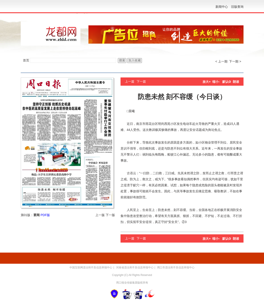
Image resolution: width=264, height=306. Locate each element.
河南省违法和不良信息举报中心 (134, 267)
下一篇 (141, 81)
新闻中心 (221, 6)
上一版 (100, 215)
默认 (226, 81)
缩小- (216, 81)
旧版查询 (237, 6)
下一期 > (235, 61)
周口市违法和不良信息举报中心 (175, 267)
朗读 (236, 81)
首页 (26, 60)
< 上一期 (221, 61)
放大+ (207, 81)
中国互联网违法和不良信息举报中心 (91, 267)
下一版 (110, 215)
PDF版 (45, 215)
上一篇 (129, 81)
